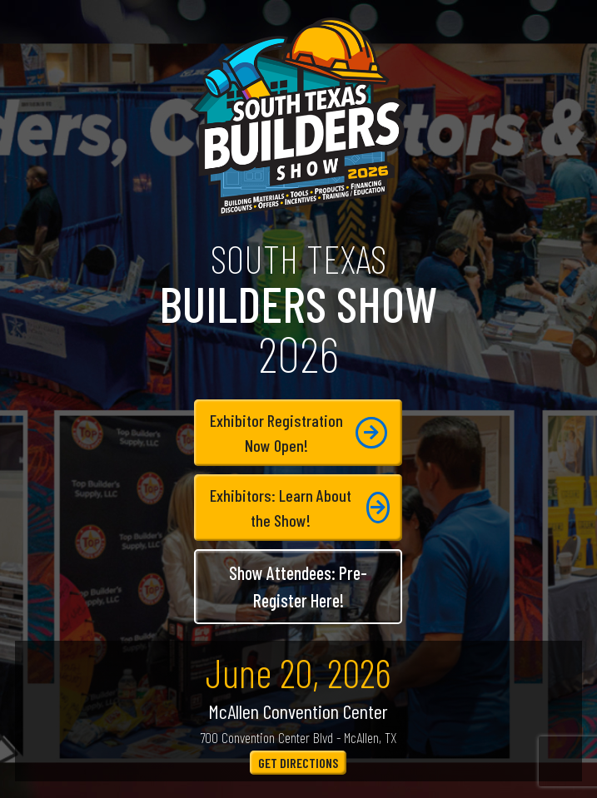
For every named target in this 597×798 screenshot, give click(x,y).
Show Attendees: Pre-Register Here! (298, 586)
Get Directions (298, 763)
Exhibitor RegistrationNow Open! (298, 432)
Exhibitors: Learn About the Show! (300, 507)
